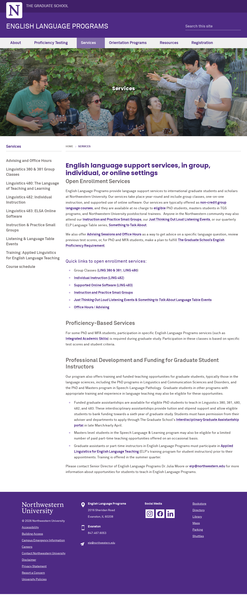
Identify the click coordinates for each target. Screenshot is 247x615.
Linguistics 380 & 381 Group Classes (30, 172)
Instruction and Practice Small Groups (112, 219)
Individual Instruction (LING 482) (99, 278)
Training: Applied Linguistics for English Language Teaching (33, 255)
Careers (27, 546)
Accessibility (30, 527)
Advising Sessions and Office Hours (114, 234)
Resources (171, 43)
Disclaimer (29, 559)
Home (69, 146)
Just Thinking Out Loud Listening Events (179, 219)
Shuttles (198, 536)
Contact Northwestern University (43, 553)
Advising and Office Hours (29, 161)
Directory (198, 510)
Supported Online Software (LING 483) (103, 285)
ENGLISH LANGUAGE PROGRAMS (57, 26)
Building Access (32, 533)
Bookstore (199, 503)
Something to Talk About (127, 225)
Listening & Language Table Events (30, 241)
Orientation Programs (130, 43)
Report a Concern (33, 572)
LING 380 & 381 (110, 270)
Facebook (160, 513)
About (18, 43)
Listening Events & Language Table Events (143, 300)
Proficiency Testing (53, 43)
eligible (160, 208)
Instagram (150, 513)
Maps (196, 523)
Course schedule (20, 267)
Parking (197, 529)
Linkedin (170, 513)
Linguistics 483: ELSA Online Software (31, 213)
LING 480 (130, 270)
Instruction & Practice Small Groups (30, 227)
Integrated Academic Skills (87, 338)
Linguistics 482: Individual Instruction (29, 199)
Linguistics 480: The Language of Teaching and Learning (32, 186)
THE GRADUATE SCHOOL (47, 6)
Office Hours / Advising (91, 307)
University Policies (34, 579)
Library (197, 516)
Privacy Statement (34, 566)
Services (91, 43)
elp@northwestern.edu (207, 466)
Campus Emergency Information (43, 540)
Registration (204, 43)
